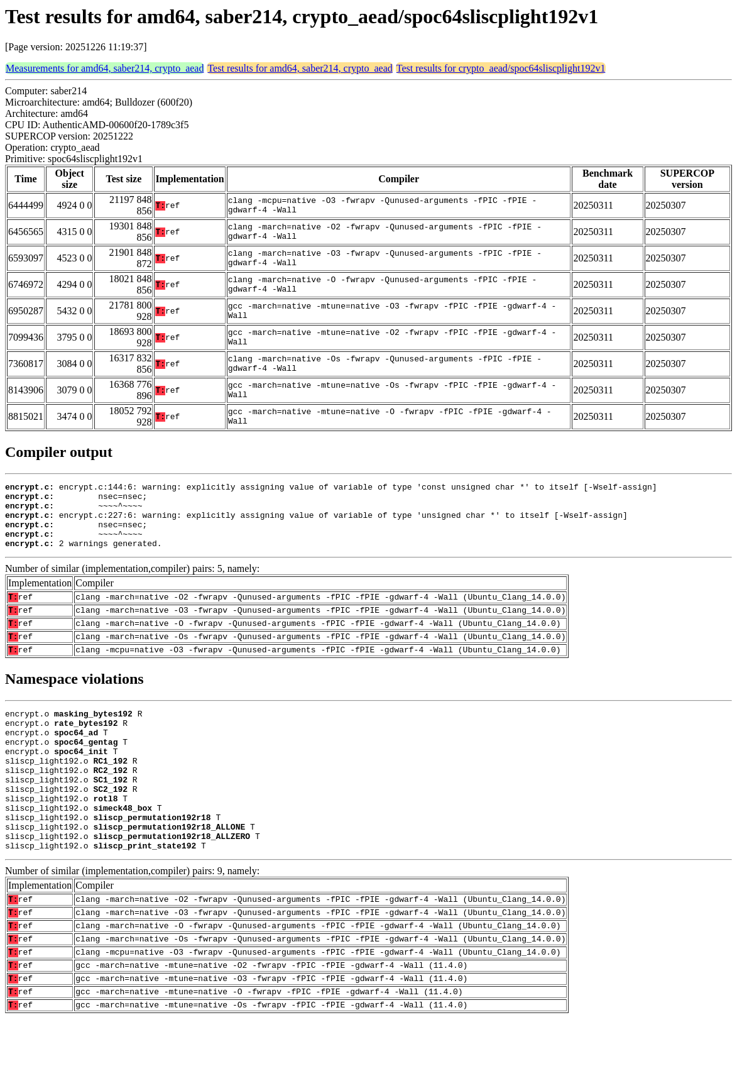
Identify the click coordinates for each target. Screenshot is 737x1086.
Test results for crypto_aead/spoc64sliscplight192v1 (501, 68)
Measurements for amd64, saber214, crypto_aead (105, 68)
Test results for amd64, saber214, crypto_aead (299, 68)
